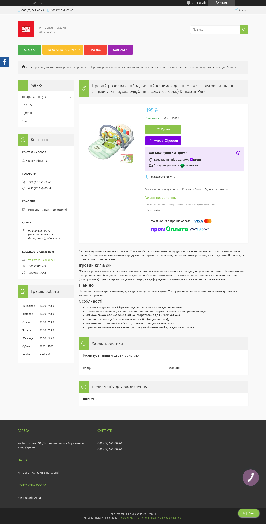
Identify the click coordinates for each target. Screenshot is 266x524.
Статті (25, 121)
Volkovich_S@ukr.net (41, 259)
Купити (165, 129)
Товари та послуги (62, 50)
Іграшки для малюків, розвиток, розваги (60, 67)
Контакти (120, 50)
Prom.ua (152, 514)
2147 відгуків (199, 2)
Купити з (165, 141)
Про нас (95, 50)
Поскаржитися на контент (134, 517)
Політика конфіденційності (166, 517)
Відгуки (27, 113)
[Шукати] (244, 29)
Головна (29, 50)
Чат (248, 513)
